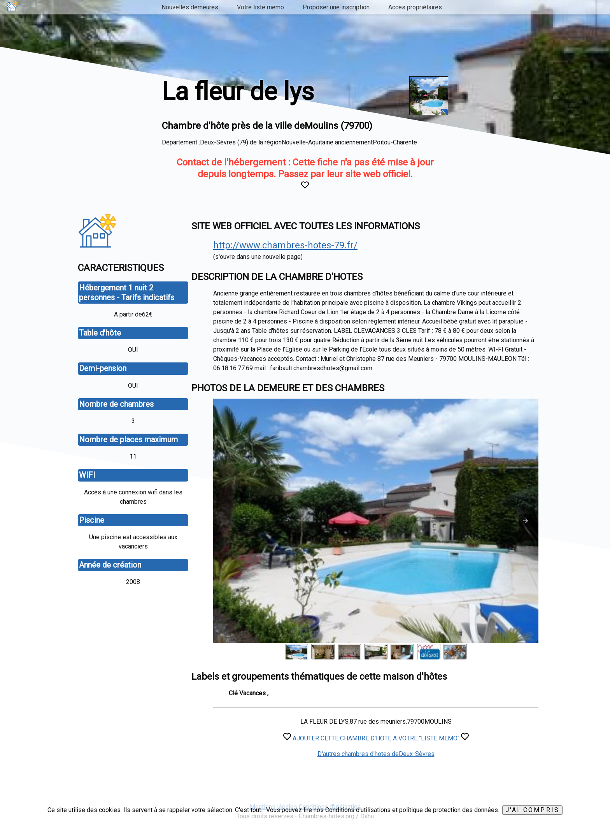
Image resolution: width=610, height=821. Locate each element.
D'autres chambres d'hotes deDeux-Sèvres (376, 754)
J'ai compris (532, 810)
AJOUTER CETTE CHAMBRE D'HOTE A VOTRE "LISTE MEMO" (376, 738)
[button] (525, 520)
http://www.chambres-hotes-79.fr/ (285, 245)
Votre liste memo (260, 7)
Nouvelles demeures (189, 7)
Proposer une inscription (336, 7)
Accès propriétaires (415, 7)
